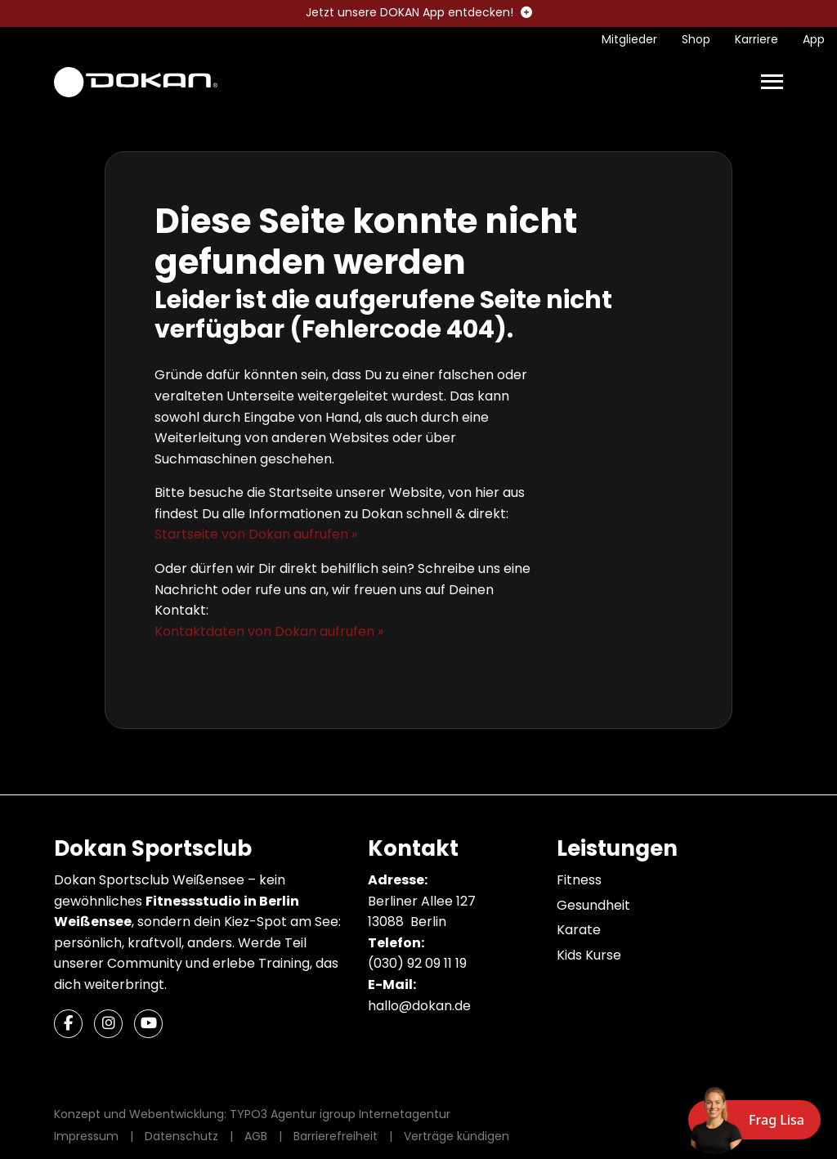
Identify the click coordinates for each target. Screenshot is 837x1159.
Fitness (579, 879)
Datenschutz (181, 1136)
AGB (255, 1136)
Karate (579, 929)
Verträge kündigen (456, 1136)
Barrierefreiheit (335, 1136)
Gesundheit (593, 905)
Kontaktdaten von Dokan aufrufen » (268, 631)
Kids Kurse (589, 955)
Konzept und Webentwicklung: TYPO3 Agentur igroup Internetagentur (252, 1114)
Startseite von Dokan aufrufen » (255, 534)
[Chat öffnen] (754, 1119)
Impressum (86, 1136)
